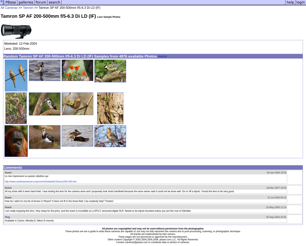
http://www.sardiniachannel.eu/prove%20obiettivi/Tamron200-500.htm (41, 181)
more (162, 56)
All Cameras (9, 7)
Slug (7, 217)
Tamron (28, 7)
